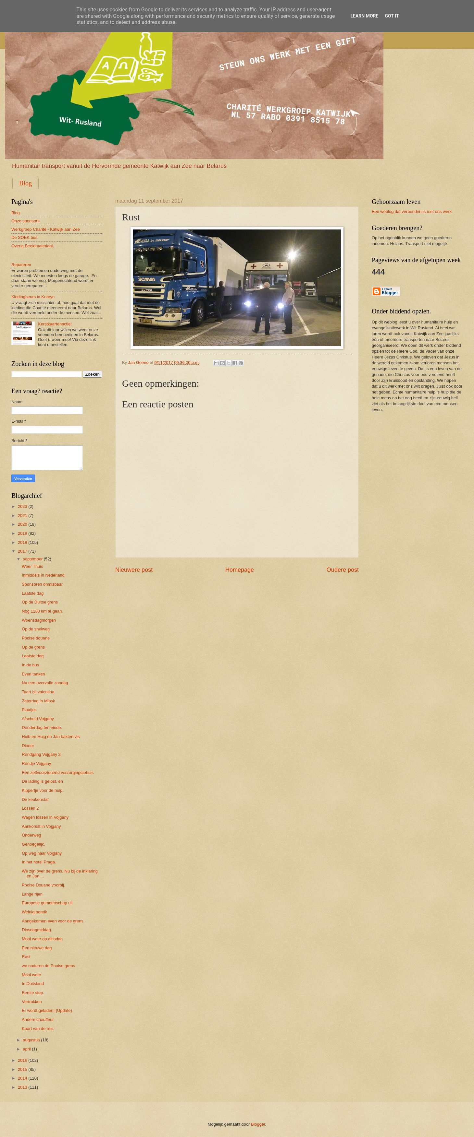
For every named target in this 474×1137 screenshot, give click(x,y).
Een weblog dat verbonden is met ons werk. (412, 211)
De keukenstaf (35, 799)
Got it (392, 15)
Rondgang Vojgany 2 (41, 754)
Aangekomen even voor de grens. (53, 921)
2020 (22, 524)
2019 (22, 533)
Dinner (28, 745)
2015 (22, 1069)
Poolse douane (36, 638)
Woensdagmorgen (39, 620)
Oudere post (343, 570)
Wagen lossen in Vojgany (45, 817)
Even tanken (33, 674)
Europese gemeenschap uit (47, 902)
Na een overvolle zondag (45, 682)
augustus (31, 1039)
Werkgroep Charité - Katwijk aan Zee (45, 229)
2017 (22, 551)
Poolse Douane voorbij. (43, 885)
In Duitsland (33, 983)
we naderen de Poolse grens (48, 965)
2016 (22, 1060)
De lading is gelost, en (42, 781)
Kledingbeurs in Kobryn (33, 296)
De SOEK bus (24, 237)
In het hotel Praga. (39, 862)
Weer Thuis (32, 566)
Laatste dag (33, 593)
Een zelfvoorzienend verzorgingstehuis (58, 772)
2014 (22, 1078)
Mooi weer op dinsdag (42, 938)
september (33, 559)
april (27, 1049)
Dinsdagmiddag (36, 929)
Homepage (239, 570)
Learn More (364, 15)
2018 (22, 542)
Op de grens (33, 647)
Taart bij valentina (38, 691)
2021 (22, 515)
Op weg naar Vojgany (42, 853)
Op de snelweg (36, 629)
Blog (25, 183)
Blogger (258, 1124)
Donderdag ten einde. (42, 727)
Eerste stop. (33, 992)
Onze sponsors (25, 220)
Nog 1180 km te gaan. (42, 611)
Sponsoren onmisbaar (42, 584)
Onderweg (31, 835)
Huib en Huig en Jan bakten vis (51, 736)
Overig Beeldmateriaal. (32, 245)
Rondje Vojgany (36, 763)
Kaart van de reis (37, 1028)
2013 (22, 1087)
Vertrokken (32, 1001)
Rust (26, 956)
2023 (22, 506)
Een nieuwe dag (37, 947)
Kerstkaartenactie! (55, 324)
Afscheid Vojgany (38, 718)
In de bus (30, 664)
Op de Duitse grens (40, 602)
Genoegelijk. (33, 844)
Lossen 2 (30, 808)
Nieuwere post (134, 570)
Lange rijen (32, 894)
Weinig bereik (34, 911)
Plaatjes (29, 709)
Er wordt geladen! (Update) (47, 1010)
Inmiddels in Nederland (43, 575)
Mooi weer (31, 974)
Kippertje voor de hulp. (43, 790)
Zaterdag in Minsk (38, 700)
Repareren (21, 264)
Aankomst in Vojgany (41, 826)
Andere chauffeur (38, 1019)
